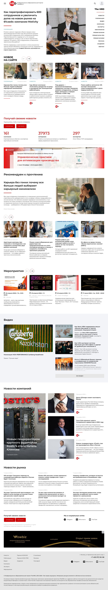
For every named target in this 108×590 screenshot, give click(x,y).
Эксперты (101, 27)
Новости (101, 15)
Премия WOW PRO (98, 35)
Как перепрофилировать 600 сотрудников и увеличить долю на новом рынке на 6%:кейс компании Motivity (22, 17)
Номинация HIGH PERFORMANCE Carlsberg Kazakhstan (23, 354)
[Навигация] (5, 3)
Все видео (79, 376)
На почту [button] (21, 126)
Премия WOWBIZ (98, 38)
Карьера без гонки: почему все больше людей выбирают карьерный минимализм (24, 185)
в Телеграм (9, 126)
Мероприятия (99, 29)
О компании (37, 555)
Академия (100, 44)
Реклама (101, 41)
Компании (100, 24)
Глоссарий (37, 561)
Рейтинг (101, 46)
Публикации (8, 29)
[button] (101, 3)
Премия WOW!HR (98, 32)
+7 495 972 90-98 (97, 557)
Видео (102, 21)
